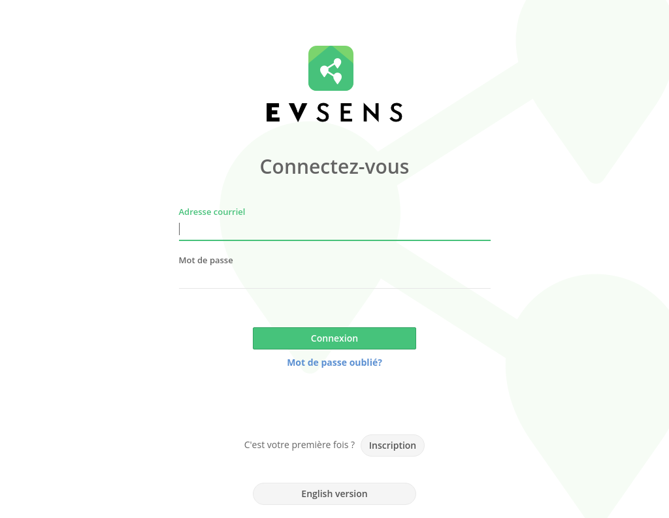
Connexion (334, 338)
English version (334, 493)
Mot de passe (206, 260)
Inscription (392, 445)
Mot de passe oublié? (334, 362)
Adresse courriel (212, 212)
